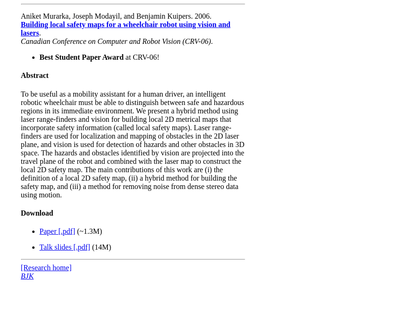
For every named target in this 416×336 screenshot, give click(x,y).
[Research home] (46, 268)
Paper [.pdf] (57, 231)
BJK (27, 276)
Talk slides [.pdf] (65, 247)
